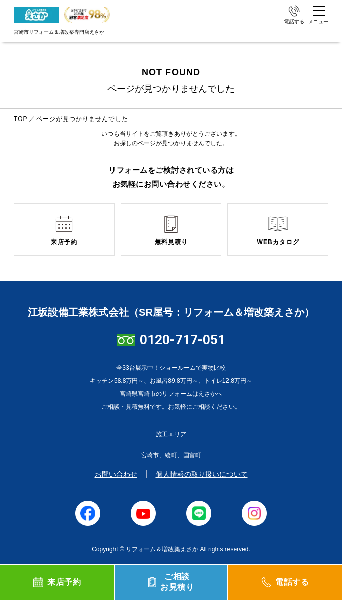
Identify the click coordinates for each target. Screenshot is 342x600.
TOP (20, 119)
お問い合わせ (116, 474)
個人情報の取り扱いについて (202, 474)
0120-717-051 (182, 339)
